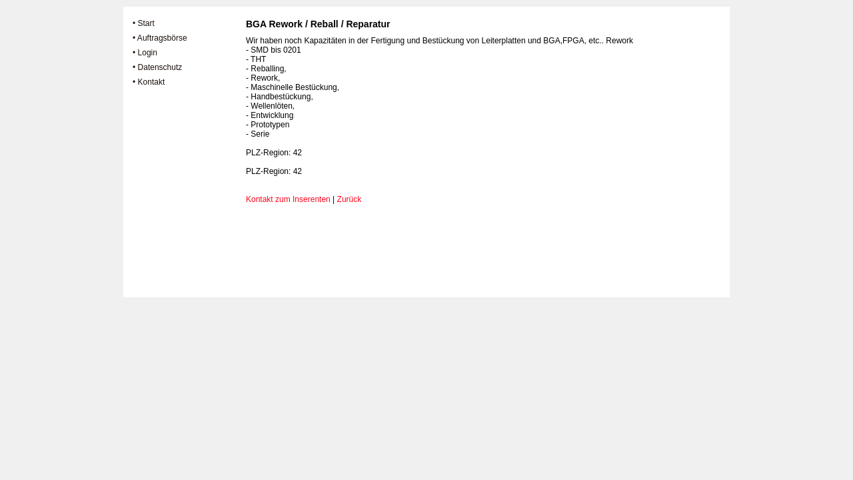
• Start (144, 23)
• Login (145, 52)
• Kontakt (149, 82)
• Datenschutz (157, 67)
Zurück (349, 199)
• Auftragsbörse (160, 38)
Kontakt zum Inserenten (288, 199)
